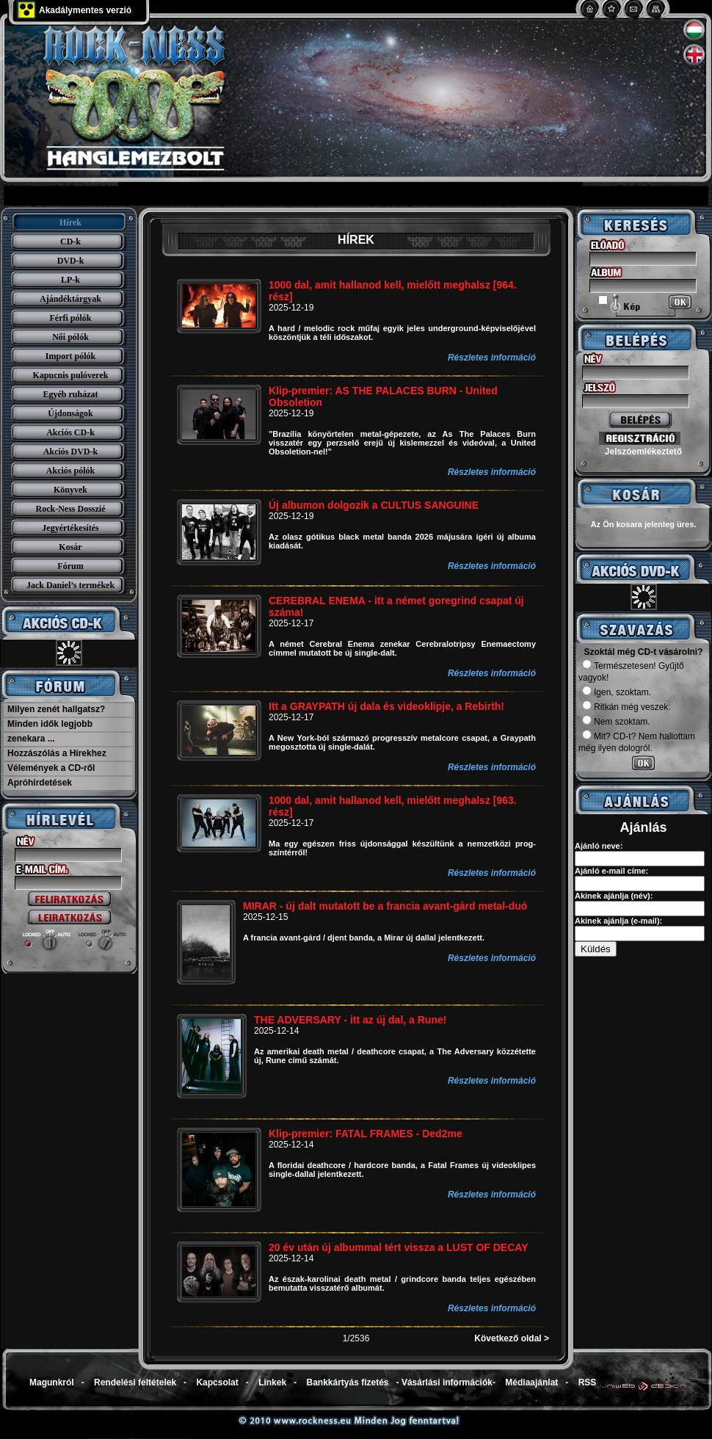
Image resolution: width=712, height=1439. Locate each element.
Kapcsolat (217, 1382)
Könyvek (70, 490)
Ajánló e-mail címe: (611, 870)
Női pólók (70, 337)
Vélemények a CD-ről (51, 768)
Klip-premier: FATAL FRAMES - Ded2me (365, 1133)
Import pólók (70, 356)
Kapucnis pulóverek (71, 375)
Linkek (272, 1382)
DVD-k (70, 260)
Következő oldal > (511, 1338)
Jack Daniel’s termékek (70, 585)
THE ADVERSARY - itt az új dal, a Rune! (350, 1020)
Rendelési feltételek (135, 1382)
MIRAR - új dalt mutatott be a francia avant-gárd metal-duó (385, 906)
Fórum (70, 566)
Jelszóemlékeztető (643, 451)
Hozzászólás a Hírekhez (56, 753)
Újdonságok (70, 413)
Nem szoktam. (616, 722)
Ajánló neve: (598, 845)
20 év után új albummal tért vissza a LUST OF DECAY (398, 1247)
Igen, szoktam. (616, 692)
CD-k (70, 241)
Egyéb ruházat (70, 394)
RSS (587, 1382)
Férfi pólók (71, 318)
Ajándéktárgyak (70, 299)
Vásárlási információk (447, 1382)
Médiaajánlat (531, 1382)
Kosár (70, 547)
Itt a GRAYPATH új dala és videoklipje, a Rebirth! (386, 706)
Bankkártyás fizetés (347, 1382)
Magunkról (51, 1382)
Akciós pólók (70, 470)
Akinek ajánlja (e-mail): (618, 920)
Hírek (70, 222)
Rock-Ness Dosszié (71, 509)
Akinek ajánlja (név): (614, 895)
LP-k (70, 280)
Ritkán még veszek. (626, 707)
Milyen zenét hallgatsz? (56, 709)
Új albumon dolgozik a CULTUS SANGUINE (374, 505)
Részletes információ (492, 357)
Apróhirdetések (39, 783)
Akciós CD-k (70, 432)
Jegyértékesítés (70, 528)
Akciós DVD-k (70, 451)
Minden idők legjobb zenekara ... (49, 731)
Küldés (596, 948)
